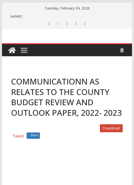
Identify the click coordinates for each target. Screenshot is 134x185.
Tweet (18, 136)
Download (111, 128)
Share (33, 135)
